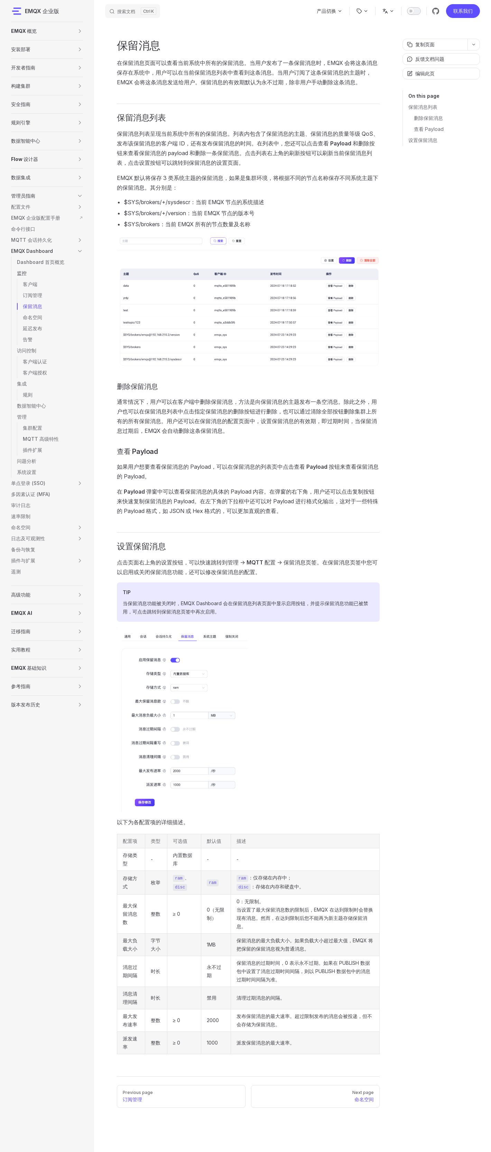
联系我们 (463, 11)
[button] (79, 31)
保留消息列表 (422, 107)
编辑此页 (421, 73)
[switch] (414, 11)
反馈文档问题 (425, 59)
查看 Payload (429, 129)
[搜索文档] (132, 11)
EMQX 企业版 (35, 11)
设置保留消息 (422, 140)
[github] (435, 11)
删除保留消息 (428, 118)
